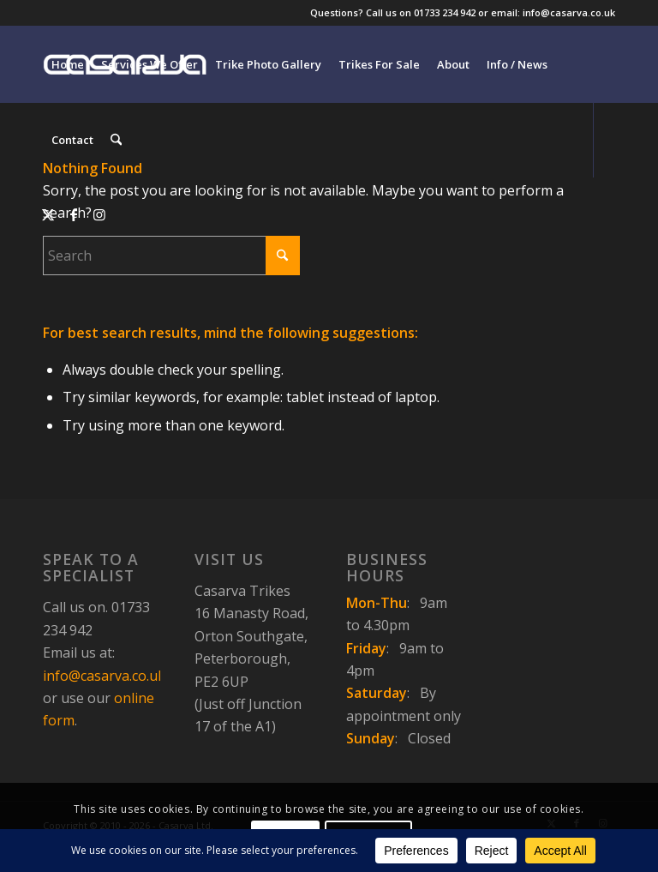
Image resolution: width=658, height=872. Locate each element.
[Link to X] (48, 214)
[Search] (116, 139)
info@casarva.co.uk (104, 675)
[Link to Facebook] (74, 214)
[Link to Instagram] (99, 214)
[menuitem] (68, 64)
